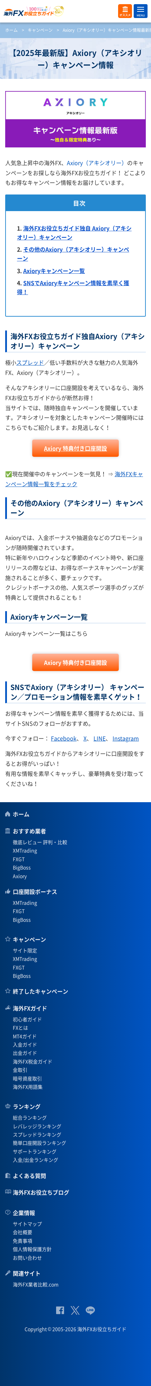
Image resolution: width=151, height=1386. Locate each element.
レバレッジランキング (37, 1126)
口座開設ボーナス (35, 891)
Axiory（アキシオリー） (97, 162)
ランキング (27, 1106)
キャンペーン (40, 30)
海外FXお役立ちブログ (41, 1192)
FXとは (20, 1027)
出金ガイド (25, 1052)
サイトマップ (27, 1223)
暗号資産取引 (27, 1078)
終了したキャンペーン (40, 991)
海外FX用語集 (28, 1086)
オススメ (125, 11)
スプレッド (30, 362)
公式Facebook (60, 1310)
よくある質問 (29, 1175)
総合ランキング (30, 1117)
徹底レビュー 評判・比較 (40, 842)
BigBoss (22, 867)
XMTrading (25, 850)
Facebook (64, 738)
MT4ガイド (25, 1036)
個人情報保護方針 (32, 1248)
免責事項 (22, 1240)
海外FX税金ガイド (32, 1061)
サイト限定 (25, 950)
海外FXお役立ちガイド (75, 11)
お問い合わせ (27, 1257)
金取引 (20, 1069)
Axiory (20, 875)
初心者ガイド (27, 1019)
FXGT (19, 858)
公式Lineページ (90, 1310)
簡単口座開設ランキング (39, 1142)
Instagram (126, 738)
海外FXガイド (30, 1008)
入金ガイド (25, 1044)
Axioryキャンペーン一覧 (54, 270)
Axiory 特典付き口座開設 (75, 448)
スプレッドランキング (37, 1134)
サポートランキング (34, 1151)
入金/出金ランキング (35, 1159)
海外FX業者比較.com (36, 1284)
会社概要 (22, 1232)
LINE (100, 738)
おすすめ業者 (29, 831)
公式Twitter (75, 1310)
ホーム (11, 30)
